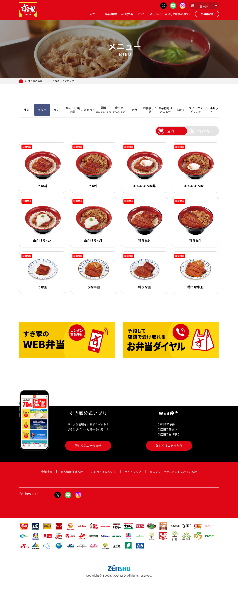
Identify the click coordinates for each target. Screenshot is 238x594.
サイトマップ (132, 472)
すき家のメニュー (37, 81)
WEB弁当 (127, 14)
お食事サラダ (150, 110)
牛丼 (27, 110)
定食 (134, 110)
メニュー (95, 14)
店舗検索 (111, 14)
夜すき (119, 110)
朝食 (104, 110)
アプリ (141, 14)
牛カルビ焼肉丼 (73, 110)
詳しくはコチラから (88, 445)
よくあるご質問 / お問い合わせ (170, 14)
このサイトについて (103, 472)
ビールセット (211, 110)
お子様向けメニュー (165, 110)
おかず (180, 110)
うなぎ (42, 110)
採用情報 (207, 14)
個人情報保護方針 (72, 472)
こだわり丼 (88, 110)
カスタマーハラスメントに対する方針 (173, 472)
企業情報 (46, 472)
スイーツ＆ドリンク (196, 110)
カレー (57, 110)
